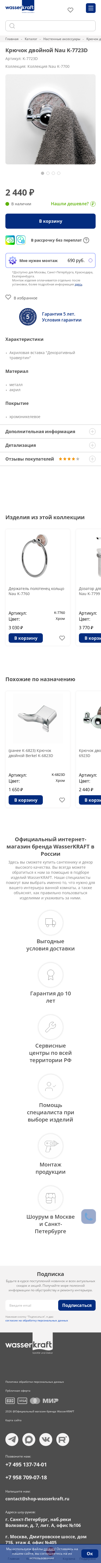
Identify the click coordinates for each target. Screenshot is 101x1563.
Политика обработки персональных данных (34, 1382)
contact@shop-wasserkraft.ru (37, 1499)
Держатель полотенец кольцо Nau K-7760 (36, 591)
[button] (42, 173)
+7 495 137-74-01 (26, 1464)
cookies (49, 1549)
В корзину (50, 221)
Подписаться (77, 1305)
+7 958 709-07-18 (26, 1477)
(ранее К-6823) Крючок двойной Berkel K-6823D (31, 753)
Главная (12, 39)
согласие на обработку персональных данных (36, 1320)
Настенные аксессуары (61, 39)
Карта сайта (13, 1420)
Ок (90, 1554)
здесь (78, 284)
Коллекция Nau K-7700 (48, 66)
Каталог (31, 39)
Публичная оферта (17, 1390)
